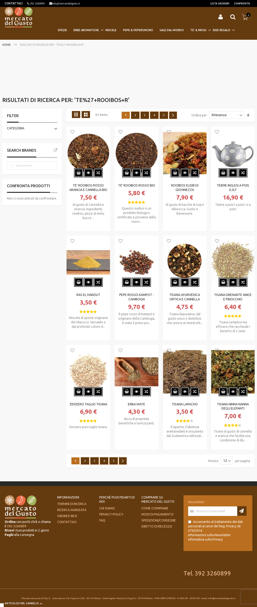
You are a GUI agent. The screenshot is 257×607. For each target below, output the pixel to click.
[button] (72, 132)
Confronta (242, 3)
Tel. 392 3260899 (207, 573)
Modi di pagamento (157, 514)
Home (6, 44)
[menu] (145, 30)
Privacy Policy (111, 514)
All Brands (55, 150)
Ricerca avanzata (71, 510)
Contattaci (67, 522)
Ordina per (199, 115)
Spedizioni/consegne (158, 520)
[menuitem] (64, 30)
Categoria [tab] (15, 128)
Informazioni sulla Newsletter (209, 535)
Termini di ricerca (71, 504)
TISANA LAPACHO (185, 404)
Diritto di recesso (156, 526)
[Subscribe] (242, 511)
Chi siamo (107, 508)
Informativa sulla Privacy (205, 539)
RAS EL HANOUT (88, 295)
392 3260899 (37, 3)
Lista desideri (219, 3)
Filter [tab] (13, 116)
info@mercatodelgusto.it (66, 3)
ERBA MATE (136, 404)
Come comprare (154, 508)
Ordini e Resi (67, 516)
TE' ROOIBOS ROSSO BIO (136, 185)
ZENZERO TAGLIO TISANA (88, 404)
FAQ (102, 520)
